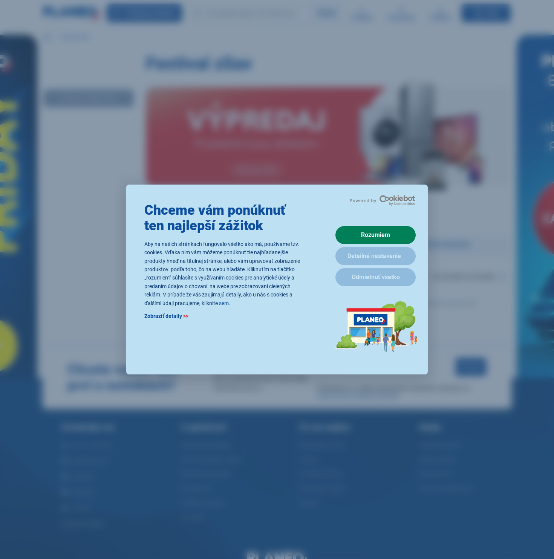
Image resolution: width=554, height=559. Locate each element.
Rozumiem (375, 234)
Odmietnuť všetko (376, 277)
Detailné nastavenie (374, 256)
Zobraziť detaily (166, 316)
